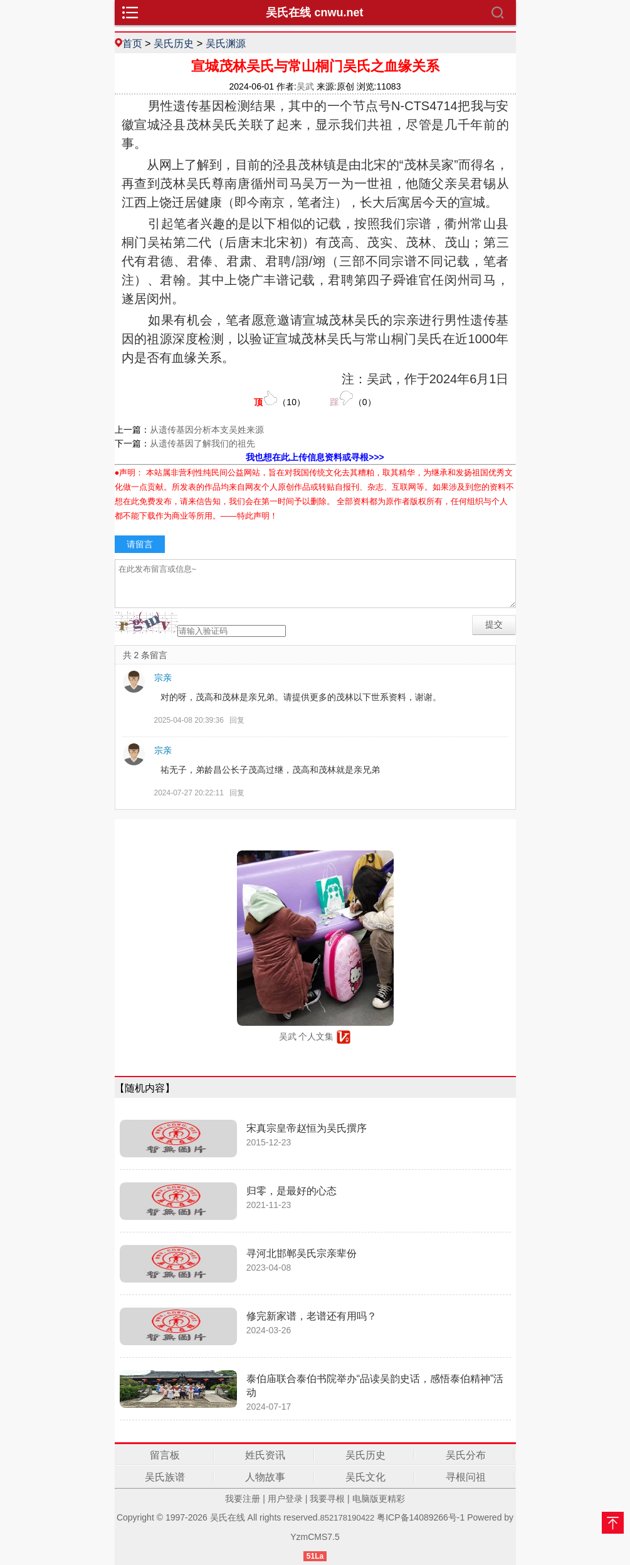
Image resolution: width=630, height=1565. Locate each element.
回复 (236, 720)
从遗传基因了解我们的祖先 (202, 443)
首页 (132, 43)
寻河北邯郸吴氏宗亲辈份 (301, 1253)
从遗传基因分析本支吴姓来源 (207, 430)
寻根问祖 (466, 1477)
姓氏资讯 (265, 1455)
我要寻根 (327, 1499)
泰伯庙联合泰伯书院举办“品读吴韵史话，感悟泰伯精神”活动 (375, 1385)
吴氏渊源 (226, 43)
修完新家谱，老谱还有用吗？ (311, 1316)
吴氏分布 (466, 1455)
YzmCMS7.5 (315, 1537)
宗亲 (163, 678)
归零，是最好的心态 (291, 1190)
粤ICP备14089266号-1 (421, 1517)
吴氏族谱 (165, 1477)
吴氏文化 (365, 1477)
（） (279, 398)
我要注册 (242, 1499)
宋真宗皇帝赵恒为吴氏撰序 (306, 1128)
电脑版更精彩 (378, 1499)
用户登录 (285, 1499)
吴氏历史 (174, 43)
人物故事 (265, 1477)
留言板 (165, 1455)
